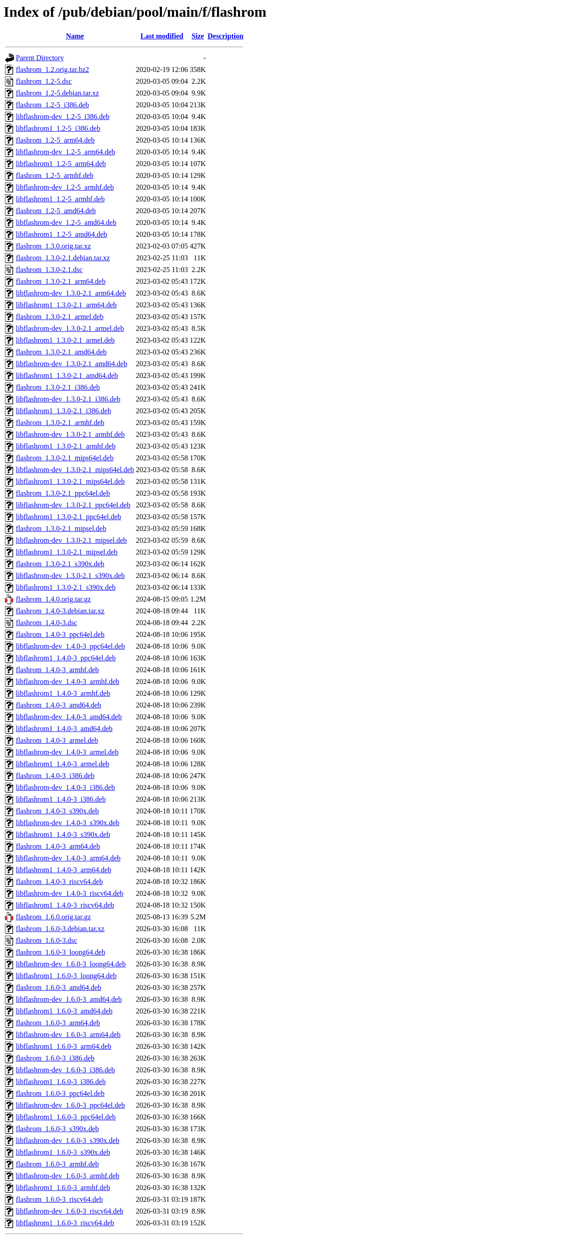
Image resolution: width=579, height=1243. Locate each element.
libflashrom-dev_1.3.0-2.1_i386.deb (68, 399)
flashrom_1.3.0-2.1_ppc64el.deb (63, 493)
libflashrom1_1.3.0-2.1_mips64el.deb (70, 481)
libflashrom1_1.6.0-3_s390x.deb (63, 1152)
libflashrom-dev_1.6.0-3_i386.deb (65, 1070)
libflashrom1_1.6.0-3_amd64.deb (64, 1011)
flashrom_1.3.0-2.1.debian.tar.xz (63, 258)
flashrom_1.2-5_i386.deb (52, 105)
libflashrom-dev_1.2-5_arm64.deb (65, 152)
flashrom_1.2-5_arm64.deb (55, 140)
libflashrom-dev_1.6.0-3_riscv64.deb (69, 1211)
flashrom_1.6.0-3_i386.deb (55, 1058)
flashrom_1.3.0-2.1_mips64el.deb (65, 458)
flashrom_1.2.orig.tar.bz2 (52, 69)
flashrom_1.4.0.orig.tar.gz (53, 599)
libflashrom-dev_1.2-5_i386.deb (62, 116)
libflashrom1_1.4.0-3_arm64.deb (63, 870)
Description (225, 36)
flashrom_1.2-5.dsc (44, 81)
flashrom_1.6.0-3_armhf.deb (57, 1164)
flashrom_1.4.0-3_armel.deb (57, 740)
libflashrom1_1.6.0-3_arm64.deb (63, 1046)
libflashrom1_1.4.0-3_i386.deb (61, 799)
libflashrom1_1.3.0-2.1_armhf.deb (65, 446)
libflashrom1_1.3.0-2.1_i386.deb (63, 411)
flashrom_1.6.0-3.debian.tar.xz (60, 928)
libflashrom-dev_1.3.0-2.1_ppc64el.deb (73, 505)
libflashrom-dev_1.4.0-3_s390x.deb (67, 823)
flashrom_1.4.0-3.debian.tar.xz (60, 611)
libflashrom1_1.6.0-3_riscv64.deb (65, 1223)
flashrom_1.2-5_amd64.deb (56, 211)
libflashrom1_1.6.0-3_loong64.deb (66, 976)
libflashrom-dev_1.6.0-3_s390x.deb (67, 1140)
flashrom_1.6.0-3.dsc (46, 940)
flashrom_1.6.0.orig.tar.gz (53, 917)
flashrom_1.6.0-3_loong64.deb (60, 952)
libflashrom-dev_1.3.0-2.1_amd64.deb (71, 364)
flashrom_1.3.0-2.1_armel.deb (60, 316)
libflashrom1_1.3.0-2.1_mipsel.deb (67, 552)
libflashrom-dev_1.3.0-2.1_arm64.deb (71, 293)
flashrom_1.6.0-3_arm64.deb (58, 1023)
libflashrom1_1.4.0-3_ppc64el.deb (66, 658)
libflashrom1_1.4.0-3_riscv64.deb (65, 905)
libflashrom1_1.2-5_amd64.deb (61, 234)
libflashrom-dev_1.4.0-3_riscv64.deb (69, 893)
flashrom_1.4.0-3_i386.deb (55, 775)
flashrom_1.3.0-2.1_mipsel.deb (61, 528)
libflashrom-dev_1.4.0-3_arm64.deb (68, 858)
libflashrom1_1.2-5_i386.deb (58, 128)
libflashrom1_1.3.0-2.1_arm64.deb (66, 305)
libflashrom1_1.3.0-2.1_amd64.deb (67, 375)
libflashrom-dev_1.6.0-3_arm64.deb (68, 1034)
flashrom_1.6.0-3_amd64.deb (58, 987)
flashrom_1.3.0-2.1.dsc (49, 269)
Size (197, 36)
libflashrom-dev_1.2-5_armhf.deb (65, 187)
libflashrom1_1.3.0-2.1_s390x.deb (65, 587)
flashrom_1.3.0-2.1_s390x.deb (60, 564)
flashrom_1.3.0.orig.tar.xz (53, 246)
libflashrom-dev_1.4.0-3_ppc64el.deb (70, 646)
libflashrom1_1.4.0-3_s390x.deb (63, 834)
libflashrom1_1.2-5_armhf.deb (60, 199)
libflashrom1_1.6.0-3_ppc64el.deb (66, 1117)
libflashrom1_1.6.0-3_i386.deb (61, 1081)
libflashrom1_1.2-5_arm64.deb (61, 163)
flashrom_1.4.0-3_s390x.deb (57, 811)
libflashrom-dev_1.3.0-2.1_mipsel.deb (71, 540)
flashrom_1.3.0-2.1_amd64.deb (61, 352)
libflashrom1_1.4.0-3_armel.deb (62, 764)
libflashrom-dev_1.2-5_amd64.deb (66, 222)
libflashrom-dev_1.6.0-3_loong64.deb (71, 964)
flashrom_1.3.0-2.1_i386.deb (58, 387)
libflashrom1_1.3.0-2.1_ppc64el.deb (68, 517)
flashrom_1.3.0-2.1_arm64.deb (60, 281)
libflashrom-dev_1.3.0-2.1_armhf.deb (70, 434)
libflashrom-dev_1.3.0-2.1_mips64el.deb (75, 469)
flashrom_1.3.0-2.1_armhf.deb (60, 422)
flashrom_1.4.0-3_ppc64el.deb (60, 634)
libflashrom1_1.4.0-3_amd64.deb (64, 728)
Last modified (162, 36)
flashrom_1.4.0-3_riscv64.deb (59, 881)
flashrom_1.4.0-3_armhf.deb (57, 670)
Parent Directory (40, 58)
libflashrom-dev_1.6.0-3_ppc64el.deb (70, 1105)
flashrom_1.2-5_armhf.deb (55, 175)
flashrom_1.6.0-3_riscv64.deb (59, 1199)
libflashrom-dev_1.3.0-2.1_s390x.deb (70, 575)
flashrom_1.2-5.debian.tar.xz (57, 93)
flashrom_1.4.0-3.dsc (46, 622)
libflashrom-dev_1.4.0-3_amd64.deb (69, 717)
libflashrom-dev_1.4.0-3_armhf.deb (67, 681)
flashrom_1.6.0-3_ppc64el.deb (60, 1093)
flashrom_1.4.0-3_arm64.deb (58, 846)
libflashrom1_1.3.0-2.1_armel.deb (65, 340)
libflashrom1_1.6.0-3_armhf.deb (63, 1187)
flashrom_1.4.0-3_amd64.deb (58, 705)
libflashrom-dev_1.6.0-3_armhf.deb (67, 1176)
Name (75, 36)
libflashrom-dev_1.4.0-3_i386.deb (65, 787)
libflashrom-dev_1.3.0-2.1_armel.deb (70, 328)
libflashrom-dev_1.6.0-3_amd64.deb (69, 999)
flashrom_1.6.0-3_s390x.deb (57, 1129)
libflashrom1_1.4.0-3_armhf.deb (63, 693)
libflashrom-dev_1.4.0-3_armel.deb (67, 752)
